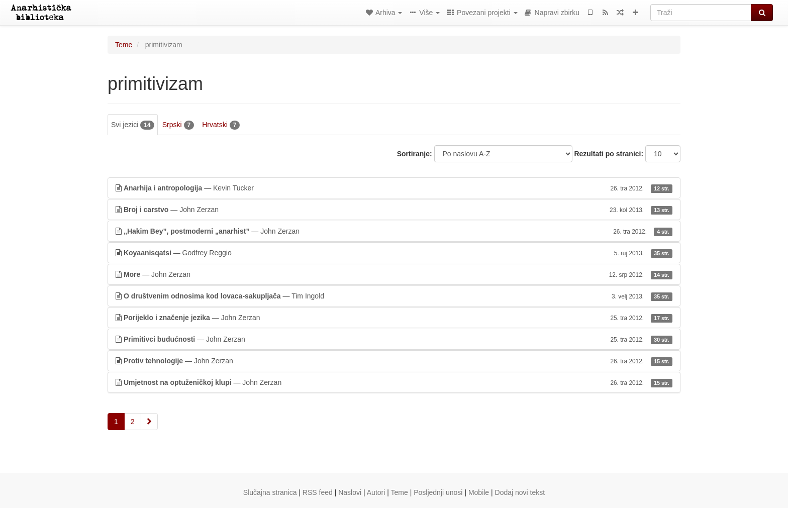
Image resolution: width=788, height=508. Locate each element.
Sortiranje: (414, 154)
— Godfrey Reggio (394, 253)
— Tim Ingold (394, 296)
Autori (376, 492)
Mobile (478, 492)
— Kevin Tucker (394, 188)
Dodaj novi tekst (520, 492)
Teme (123, 45)
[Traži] (700, 12)
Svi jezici (132, 125)
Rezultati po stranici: (608, 154)
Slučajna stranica (270, 492)
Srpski (178, 125)
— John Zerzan (394, 210)
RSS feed (318, 492)
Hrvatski (221, 125)
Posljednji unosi (438, 492)
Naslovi (349, 492)
